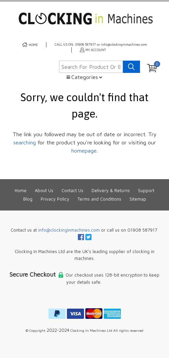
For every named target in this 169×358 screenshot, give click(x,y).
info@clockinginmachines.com (69, 230)
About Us (44, 190)
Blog (27, 199)
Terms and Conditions (99, 199)
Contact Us (72, 190)
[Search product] (131, 67)
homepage (84, 150)
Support (146, 190)
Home (21, 190)
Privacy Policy (55, 199)
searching (24, 142)
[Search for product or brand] (91, 67)
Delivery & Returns (110, 190)
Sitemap (137, 199)
